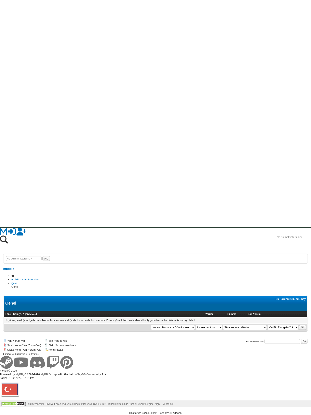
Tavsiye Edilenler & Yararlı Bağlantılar (65, 404)
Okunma (231, 314)
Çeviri (14, 283)
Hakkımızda (121, 404)
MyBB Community (89, 374)
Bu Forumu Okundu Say (290, 298)
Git (302, 327)
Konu (8, 314)
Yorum (209, 314)
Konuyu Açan (21, 314)
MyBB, (20, 374)
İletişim (149, 404)
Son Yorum (254, 314)
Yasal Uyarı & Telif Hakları (100, 404)
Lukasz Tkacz (156, 412)
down (33, 314)
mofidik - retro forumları (25, 279)
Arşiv (157, 404)
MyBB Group (48, 374)
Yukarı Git (168, 404)
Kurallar (133, 404)
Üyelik (141, 404)
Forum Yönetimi (35, 404)
